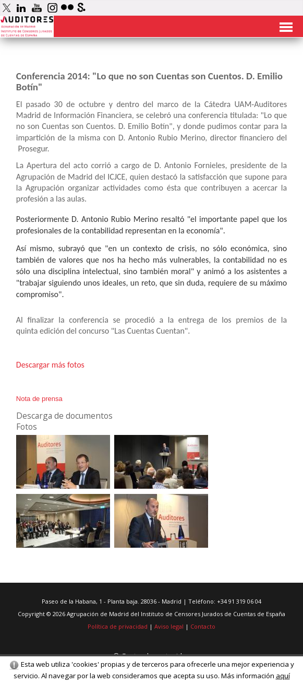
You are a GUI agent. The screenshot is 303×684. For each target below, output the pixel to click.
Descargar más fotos (50, 365)
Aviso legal (169, 626)
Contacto (202, 626)
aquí (283, 675)
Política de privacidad (118, 626)
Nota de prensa (39, 399)
